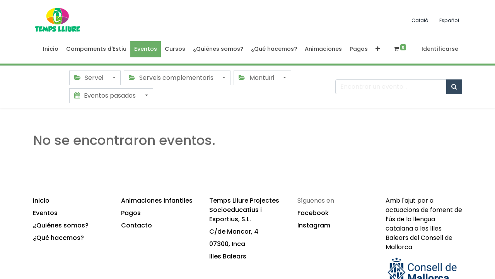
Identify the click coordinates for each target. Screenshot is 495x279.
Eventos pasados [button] (105, 95)
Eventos (45, 212)
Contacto (136, 225)
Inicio (41, 200)
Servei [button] (89, 77)
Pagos (131, 212)
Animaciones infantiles (157, 200)
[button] (378, 49)
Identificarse (440, 49)
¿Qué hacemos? (58, 237)
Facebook (313, 212)
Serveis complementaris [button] (172, 77)
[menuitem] (50, 49)
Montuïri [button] (257, 77)
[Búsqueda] (454, 86)
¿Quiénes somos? (61, 225)
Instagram (313, 225)
